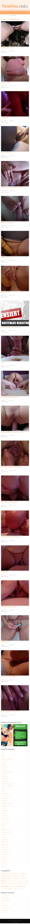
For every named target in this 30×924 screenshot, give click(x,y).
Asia (3, 754)
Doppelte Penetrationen (8, 783)
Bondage (4, 769)
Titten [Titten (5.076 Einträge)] (10, 889)
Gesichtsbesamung (6, 805)
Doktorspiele (5, 781)
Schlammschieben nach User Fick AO (10, 327)
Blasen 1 (3, 362)
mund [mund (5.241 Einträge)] (26, 881)
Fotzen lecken (5, 793)
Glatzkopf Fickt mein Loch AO (9, 607)
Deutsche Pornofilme (5, 15)
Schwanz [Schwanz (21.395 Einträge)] (5, 886)
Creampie (4, 774)
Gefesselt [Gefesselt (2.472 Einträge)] (23, 878)
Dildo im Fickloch (5, 292)
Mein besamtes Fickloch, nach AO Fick (11, 467)
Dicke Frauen (5, 779)
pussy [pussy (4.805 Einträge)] (20, 883)
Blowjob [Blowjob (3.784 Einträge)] (3, 876)
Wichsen (4, 866)
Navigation (4, 12)
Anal (3, 752)
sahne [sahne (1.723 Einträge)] (23, 883)
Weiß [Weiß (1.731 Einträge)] (18, 888)
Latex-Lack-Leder (6, 822)
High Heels (4, 815)
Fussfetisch (4, 798)
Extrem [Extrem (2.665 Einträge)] (20, 876)
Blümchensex (5, 766)
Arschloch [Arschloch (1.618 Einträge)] (18, 873)
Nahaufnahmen (6, 832)
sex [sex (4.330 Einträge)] (16, 886)
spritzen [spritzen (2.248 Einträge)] (3, 889)
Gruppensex (5, 810)
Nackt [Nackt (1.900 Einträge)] (8, 883)
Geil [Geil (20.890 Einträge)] (3, 880)
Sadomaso (4, 849)
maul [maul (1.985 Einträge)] (23, 881)
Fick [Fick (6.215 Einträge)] (23, 876)
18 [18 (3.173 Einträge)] (1, 874)
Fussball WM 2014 (6, 796)
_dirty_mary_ (5, 905)
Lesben (3, 827)
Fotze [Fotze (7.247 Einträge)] (8, 878)
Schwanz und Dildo (6, 257)
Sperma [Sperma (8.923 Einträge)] (22, 886)
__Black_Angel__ (5, 895)
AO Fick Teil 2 (4, 572)
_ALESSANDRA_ (5, 898)
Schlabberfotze (5, 852)
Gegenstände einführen (8, 803)
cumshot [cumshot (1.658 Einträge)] (13, 876)
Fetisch (3, 788)
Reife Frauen (5, 842)
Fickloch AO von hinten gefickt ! (9, 502)
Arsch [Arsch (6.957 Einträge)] (13, 873)
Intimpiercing (5, 818)
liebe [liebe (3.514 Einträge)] (20, 881)
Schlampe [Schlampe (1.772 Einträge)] (26, 883)
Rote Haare (4, 847)
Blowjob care (4, 118)
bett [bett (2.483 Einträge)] (21, 873)
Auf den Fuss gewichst (7, 223)
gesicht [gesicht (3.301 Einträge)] (7, 881)
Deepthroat (4, 776)
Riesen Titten (5, 844)
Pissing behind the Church (8, 48)
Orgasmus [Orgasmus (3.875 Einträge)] (12, 883)
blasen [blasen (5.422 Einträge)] (24, 874)
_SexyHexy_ (4, 910)
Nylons (3, 837)
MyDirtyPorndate (6, 830)
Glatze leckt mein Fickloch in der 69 (10, 537)
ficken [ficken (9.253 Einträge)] (3, 878)
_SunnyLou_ (5, 912)
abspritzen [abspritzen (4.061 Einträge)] (6, 874)
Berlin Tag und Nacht (7, 759)
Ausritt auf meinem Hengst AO (9, 397)
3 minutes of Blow (6, 83)
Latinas (3, 825)
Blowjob (4, 764)
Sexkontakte (14, 921)
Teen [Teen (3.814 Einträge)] (6, 889)
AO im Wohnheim (5, 153)
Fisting (3, 791)
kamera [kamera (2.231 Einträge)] (11, 881)
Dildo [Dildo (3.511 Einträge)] (16, 876)
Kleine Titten (5, 820)
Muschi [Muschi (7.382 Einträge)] (4, 883)
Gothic (3, 808)
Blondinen (4, 762)
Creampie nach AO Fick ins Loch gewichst (12, 188)
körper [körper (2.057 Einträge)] (14, 881)
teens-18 (4, 864)
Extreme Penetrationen (7, 786)
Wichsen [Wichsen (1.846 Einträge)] (21, 888)
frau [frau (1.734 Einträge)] (11, 878)
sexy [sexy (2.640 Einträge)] (18, 886)
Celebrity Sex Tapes (6, 771)
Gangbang (4, 801)
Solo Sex (4, 856)
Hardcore (4, 813)
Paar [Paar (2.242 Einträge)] (17, 883)
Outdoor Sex (5, 839)
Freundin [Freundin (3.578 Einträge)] (18, 878)
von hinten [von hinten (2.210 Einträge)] (14, 889)
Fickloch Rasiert (5, 642)
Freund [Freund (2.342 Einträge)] (13, 878)
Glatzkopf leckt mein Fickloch (9, 677)
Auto (3, 757)
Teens (3, 861)
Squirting (4, 859)
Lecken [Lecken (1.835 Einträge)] (17, 881)
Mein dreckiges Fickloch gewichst (10, 712)
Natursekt (4, 835)
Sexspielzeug (5, 854)
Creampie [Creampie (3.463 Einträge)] (8, 876)
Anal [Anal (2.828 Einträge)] (10, 873)
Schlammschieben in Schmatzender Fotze (12, 432)
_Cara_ (3, 903)
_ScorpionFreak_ (6, 908)
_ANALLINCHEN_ (6, 900)
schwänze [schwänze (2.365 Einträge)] (12, 886)
